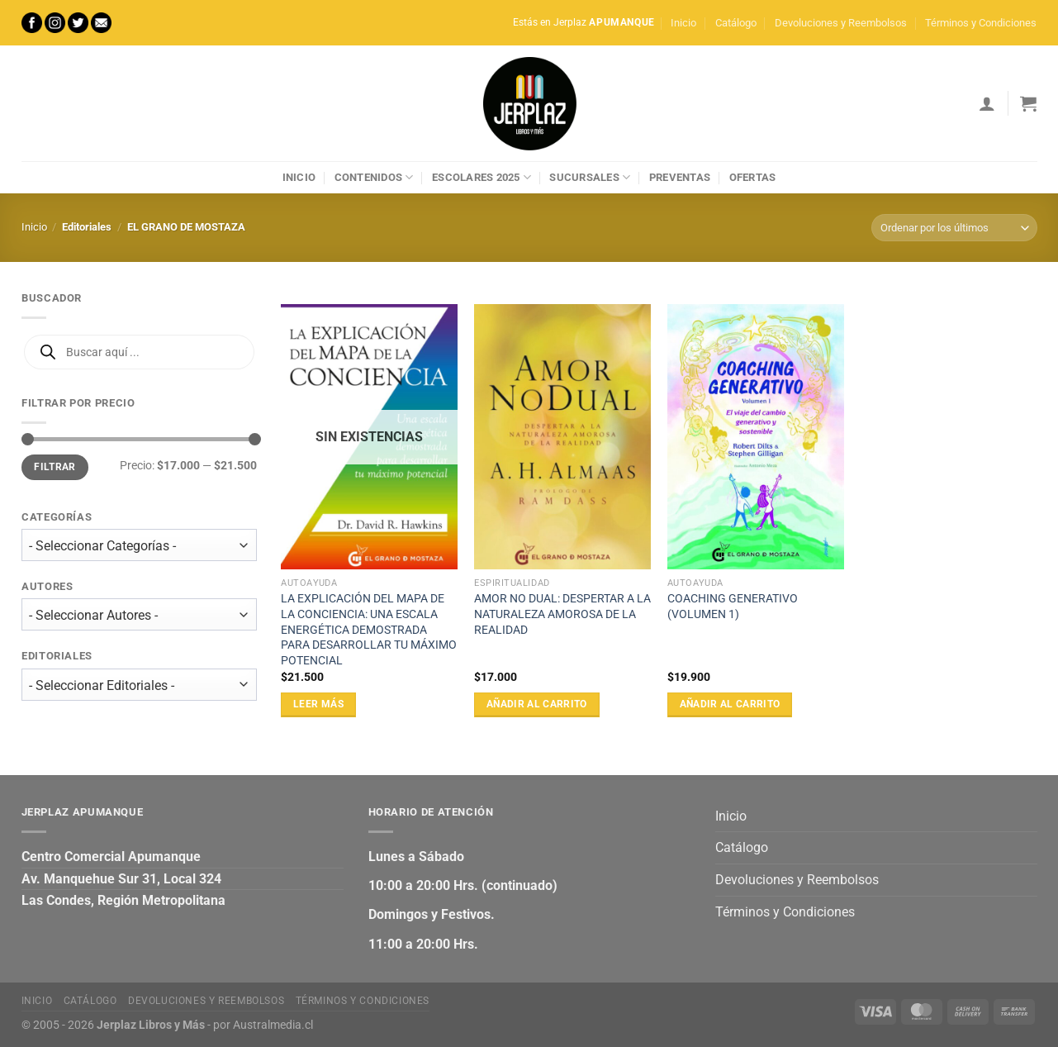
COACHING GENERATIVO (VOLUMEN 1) (732, 606)
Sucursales (589, 177)
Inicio (683, 23)
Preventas (679, 177)
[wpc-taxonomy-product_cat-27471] (139, 545)
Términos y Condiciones (981, 23)
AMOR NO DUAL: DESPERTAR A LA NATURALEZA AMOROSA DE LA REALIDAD (562, 614)
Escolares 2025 (481, 177)
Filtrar (55, 467)
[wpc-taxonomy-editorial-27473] (139, 685)
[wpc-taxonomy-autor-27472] (139, 615)
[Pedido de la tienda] (954, 227)
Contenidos (374, 177)
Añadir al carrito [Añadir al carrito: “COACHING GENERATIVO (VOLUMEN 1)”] (730, 704)
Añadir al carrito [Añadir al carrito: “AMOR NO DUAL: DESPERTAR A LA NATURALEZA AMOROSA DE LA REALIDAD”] (536, 704)
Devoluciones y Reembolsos (841, 23)
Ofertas (752, 177)
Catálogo (736, 23)
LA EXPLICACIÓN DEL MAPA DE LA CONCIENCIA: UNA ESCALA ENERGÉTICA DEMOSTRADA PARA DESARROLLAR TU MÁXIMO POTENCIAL (369, 630)
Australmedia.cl (273, 1025)
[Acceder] (987, 103)
